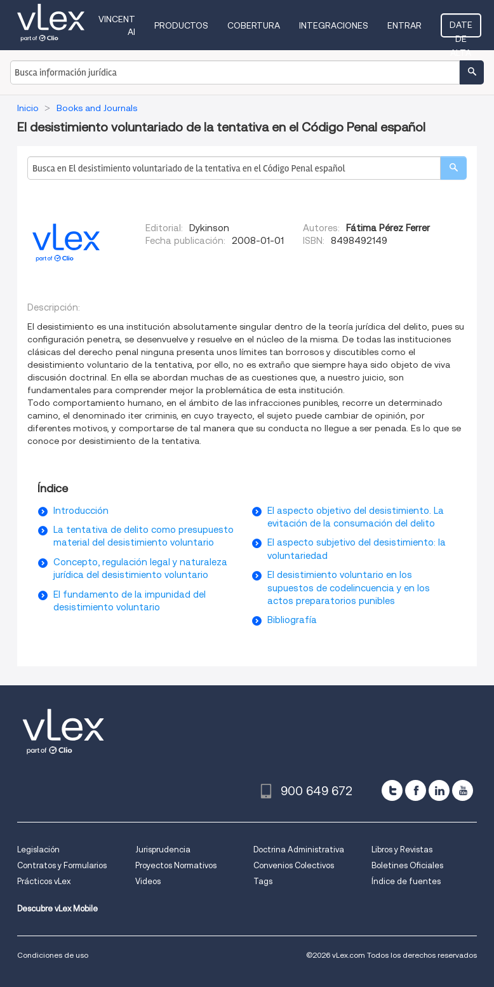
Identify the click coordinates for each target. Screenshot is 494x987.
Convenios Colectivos (293, 865)
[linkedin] (439, 790)
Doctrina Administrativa (298, 849)
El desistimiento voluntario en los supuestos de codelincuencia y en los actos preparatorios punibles (348, 588)
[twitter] (392, 790)
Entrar (404, 25)
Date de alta (461, 28)
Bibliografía (292, 620)
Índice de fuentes (406, 881)
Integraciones (333, 25)
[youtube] (462, 790)
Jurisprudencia (162, 849)
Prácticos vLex (43, 881)
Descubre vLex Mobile (57, 908)
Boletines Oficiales (407, 865)
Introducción (81, 511)
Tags (262, 881)
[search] (453, 168)
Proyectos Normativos (176, 865)
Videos (148, 881)
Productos (181, 25)
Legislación (38, 849)
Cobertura (253, 25)
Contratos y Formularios (62, 865)
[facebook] (415, 790)
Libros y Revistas (401, 849)
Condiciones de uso (52, 955)
